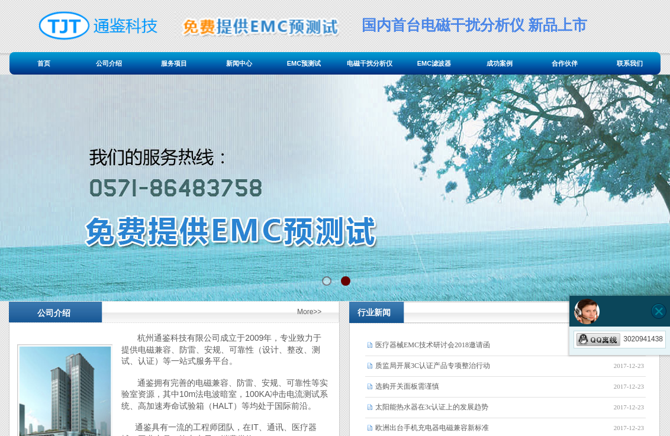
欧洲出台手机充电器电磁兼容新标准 (432, 428)
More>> (309, 312)
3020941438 (619, 339)
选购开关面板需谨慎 (407, 386)
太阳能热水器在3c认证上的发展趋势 (431, 407)
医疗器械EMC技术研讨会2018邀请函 (432, 345)
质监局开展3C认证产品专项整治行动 (432, 365)
